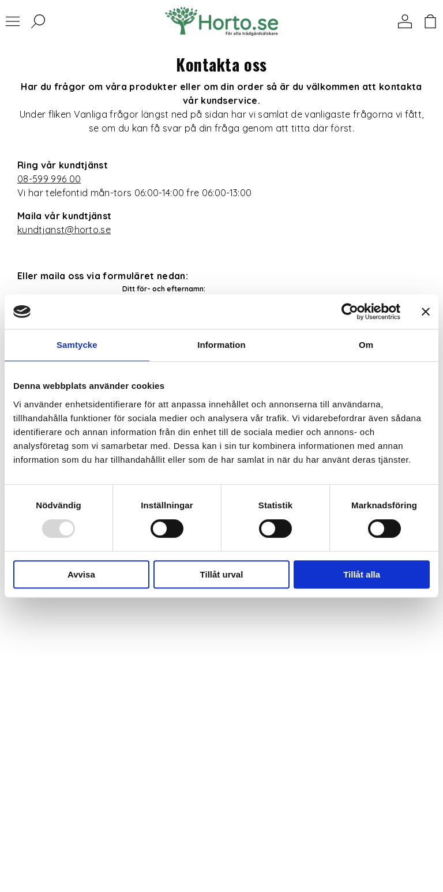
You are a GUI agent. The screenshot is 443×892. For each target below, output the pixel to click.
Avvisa (81, 574)
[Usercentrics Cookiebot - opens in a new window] (349, 311)
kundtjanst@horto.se (64, 229)
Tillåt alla (361, 574)
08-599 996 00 (49, 179)
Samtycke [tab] (77, 345)
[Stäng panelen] (426, 312)
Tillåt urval (221, 574)
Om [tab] (366, 345)
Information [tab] (221, 345)
